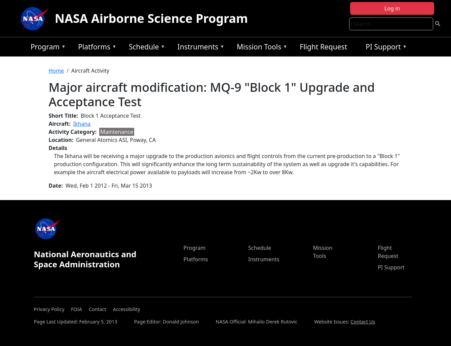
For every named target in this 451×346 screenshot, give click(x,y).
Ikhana (82, 123)
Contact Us (362, 321)
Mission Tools (260, 48)
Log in (392, 8)
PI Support (384, 48)
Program (46, 48)
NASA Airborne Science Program (151, 18)
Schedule (145, 48)
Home (56, 70)
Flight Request (323, 46)
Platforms (95, 48)
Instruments (199, 48)
